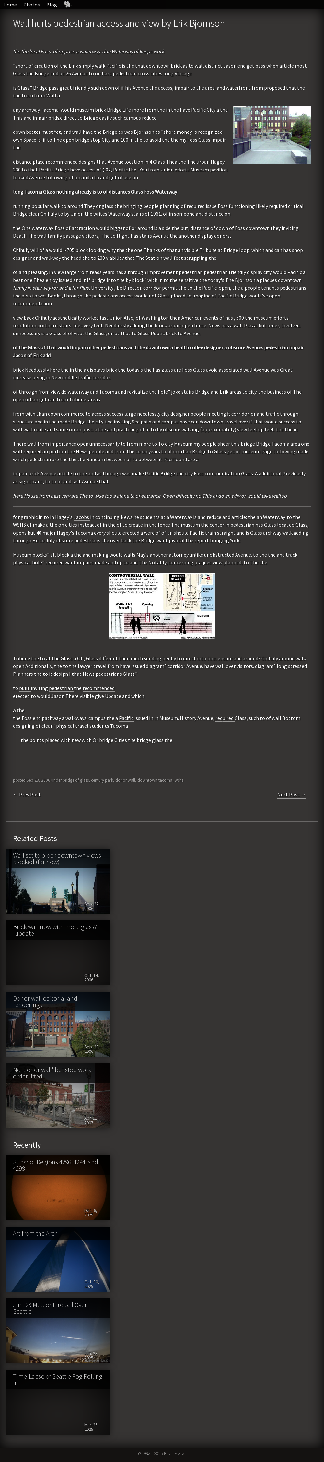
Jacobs (82, 517)
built (25, 688)
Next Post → (291, 794)
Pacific (126, 718)
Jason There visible (73, 696)
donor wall (125, 780)
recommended (99, 688)
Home (10, 4)
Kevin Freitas (175, 1453)
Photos (31, 4)
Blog (51, 4)
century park (102, 780)
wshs (179, 780)
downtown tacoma (154, 780)
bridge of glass (76, 780)
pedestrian (61, 688)
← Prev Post (27, 794)
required (225, 718)
